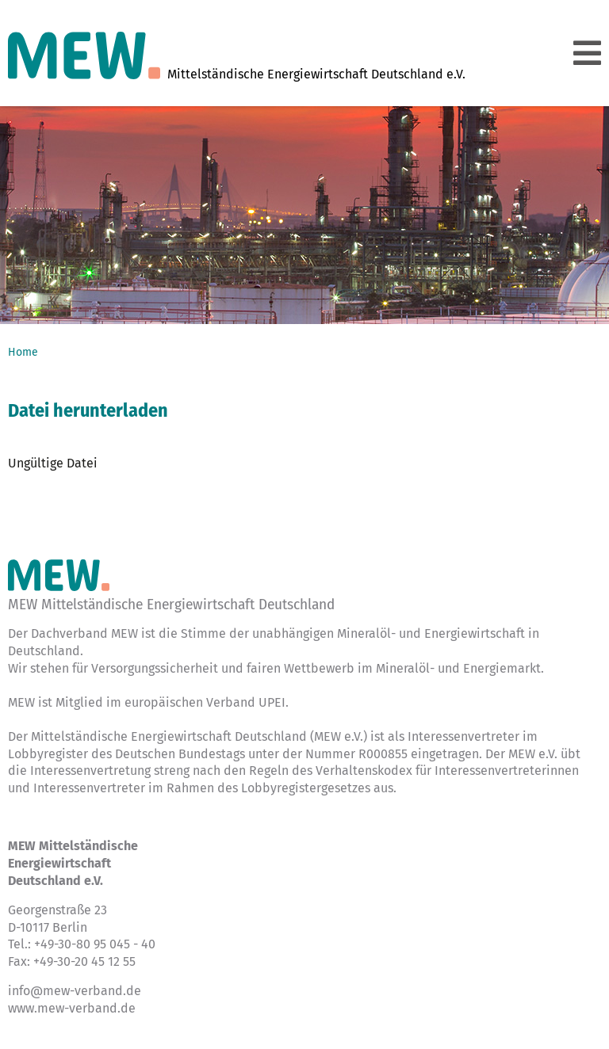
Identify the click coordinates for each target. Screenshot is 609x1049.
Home (23, 352)
